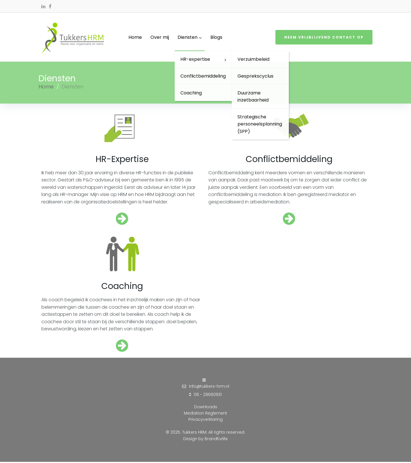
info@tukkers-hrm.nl (209, 387)
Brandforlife (216, 439)
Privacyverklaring (205, 420)
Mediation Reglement (205, 414)
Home (46, 87)
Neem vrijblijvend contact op (324, 37)
